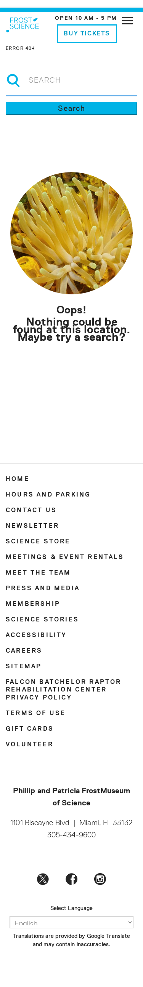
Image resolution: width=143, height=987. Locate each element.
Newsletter (32, 526)
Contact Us (31, 511)
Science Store (38, 542)
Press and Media (43, 589)
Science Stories (42, 620)
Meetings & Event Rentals (65, 557)
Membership (33, 604)
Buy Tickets (87, 34)
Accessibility (36, 635)
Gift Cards (30, 729)
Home (17, 479)
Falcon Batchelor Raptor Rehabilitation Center (64, 686)
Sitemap (24, 667)
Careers (24, 651)
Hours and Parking (48, 495)
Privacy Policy (39, 698)
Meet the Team (38, 573)
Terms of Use (36, 714)
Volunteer (29, 745)
